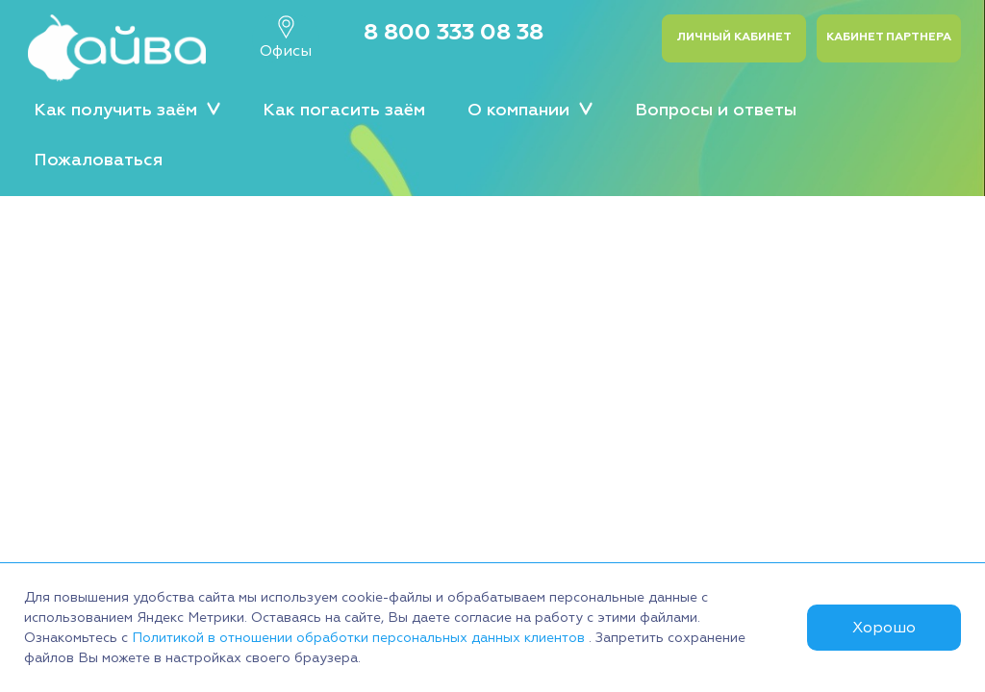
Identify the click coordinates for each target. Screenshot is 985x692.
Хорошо (884, 627)
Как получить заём (127, 109)
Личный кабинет (734, 37)
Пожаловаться (98, 160)
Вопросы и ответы (715, 110)
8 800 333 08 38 (453, 31)
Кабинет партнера (888, 37)
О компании (530, 109)
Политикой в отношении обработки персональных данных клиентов (360, 638)
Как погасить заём (344, 110)
